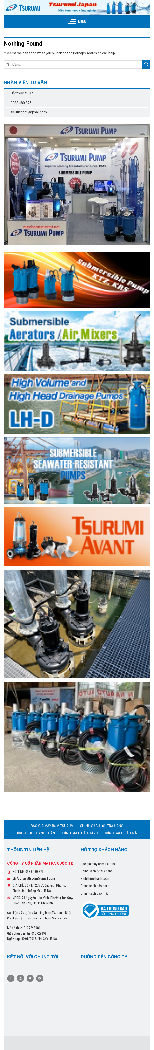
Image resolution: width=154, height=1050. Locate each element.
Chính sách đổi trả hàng (101, 826)
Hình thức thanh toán (35, 833)
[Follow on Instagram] (20, 978)
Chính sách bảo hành (79, 833)
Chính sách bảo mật (121, 833)
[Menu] (77, 21)
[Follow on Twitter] (30, 978)
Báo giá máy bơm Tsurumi (52, 826)
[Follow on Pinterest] (39, 978)
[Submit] (146, 64)
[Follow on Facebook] (10, 978)
